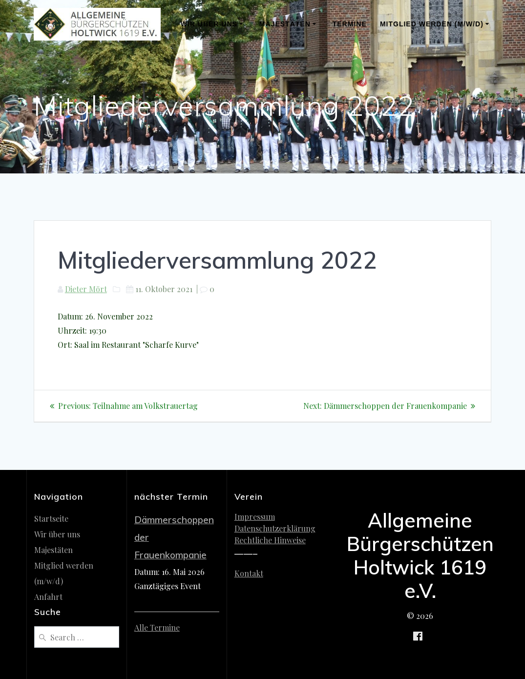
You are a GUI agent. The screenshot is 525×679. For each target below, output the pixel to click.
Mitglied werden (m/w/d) (431, 24)
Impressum (254, 516)
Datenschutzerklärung (274, 528)
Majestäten (285, 24)
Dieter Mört (86, 289)
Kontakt (248, 573)
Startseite (51, 518)
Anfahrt (48, 597)
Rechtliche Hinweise (270, 540)
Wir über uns (209, 24)
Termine (350, 24)
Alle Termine (157, 627)
